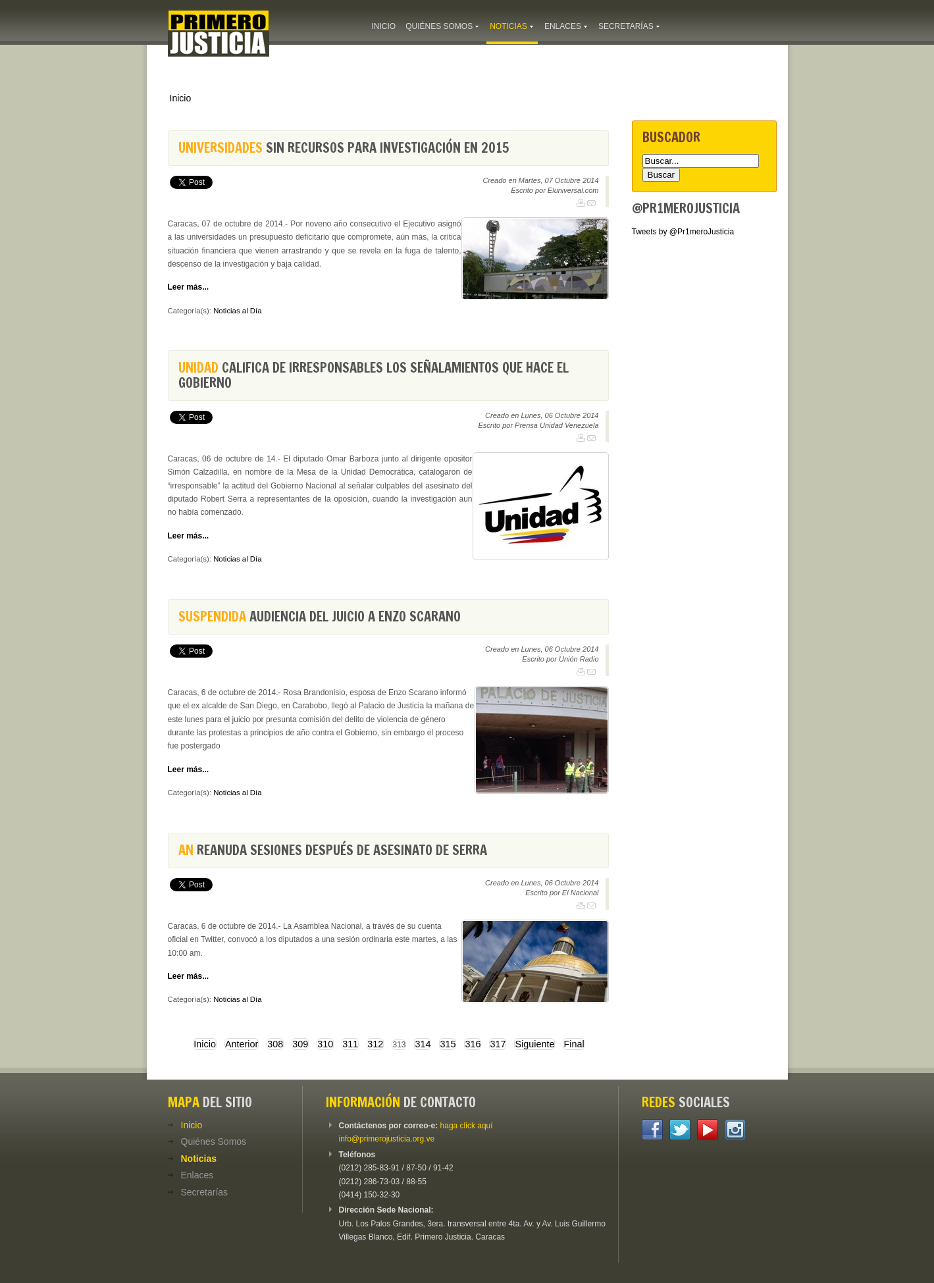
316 (472, 1044)
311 (350, 1044)
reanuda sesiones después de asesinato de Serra (332, 850)
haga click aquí (466, 1125)
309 (300, 1044)
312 (375, 1044)
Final (573, 1044)
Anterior (241, 1044)
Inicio (181, 98)
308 (275, 1044)
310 (325, 1044)
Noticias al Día (237, 311)
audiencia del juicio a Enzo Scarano (319, 616)
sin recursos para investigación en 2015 (343, 147)
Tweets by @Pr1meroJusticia (683, 231)
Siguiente (534, 1044)
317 (498, 1044)
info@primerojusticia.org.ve (387, 1138)
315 (447, 1044)
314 (422, 1044)
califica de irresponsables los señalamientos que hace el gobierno (373, 375)
